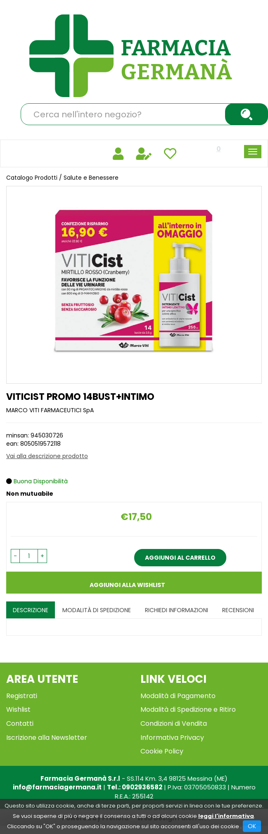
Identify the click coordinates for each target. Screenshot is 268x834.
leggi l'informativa (226, 816)
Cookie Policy (161, 751)
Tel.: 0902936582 (134, 787)
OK (252, 826)
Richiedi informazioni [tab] (176, 610)
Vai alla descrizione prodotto (47, 456)
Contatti (19, 723)
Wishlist (18, 709)
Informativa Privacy (172, 737)
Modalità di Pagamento (178, 696)
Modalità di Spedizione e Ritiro (188, 709)
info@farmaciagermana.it (57, 787)
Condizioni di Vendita (173, 723)
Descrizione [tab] (30, 610)
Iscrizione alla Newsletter (46, 737)
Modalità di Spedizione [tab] (96, 610)
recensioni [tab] (238, 610)
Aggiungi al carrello (180, 558)
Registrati (21, 696)
